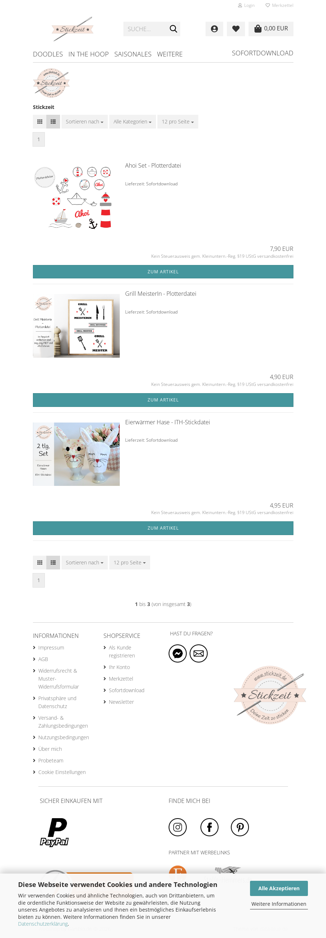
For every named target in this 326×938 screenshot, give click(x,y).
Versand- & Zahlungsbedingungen (63, 721)
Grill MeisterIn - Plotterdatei (160, 294)
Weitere (170, 54)
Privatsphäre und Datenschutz (57, 702)
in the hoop (88, 54)
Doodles (48, 54)
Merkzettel (279, 5)
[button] (40, 122)
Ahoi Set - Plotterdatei (153, 165)
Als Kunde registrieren (122, 651)
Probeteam (50, 760)
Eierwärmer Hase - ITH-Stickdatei (167, 422)
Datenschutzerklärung (43, 923)
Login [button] (246, 5)
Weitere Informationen (278, 903)
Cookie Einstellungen (62, 772)
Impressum (51, 647)
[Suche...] (173, 29)
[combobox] (85, 122)
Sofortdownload (262, 53)
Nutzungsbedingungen (63, 737)
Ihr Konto (119, 667)
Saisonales (133, 54)
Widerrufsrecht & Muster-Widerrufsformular (58, 678)
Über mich (50, 748)
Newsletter (121, 701)
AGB (43, 659)
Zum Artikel (163, 272)
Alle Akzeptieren (279, 888)
